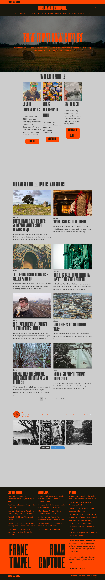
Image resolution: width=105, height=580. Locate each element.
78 (56, 399)
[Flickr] (14, 2)
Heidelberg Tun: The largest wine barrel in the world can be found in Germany (20, 531)
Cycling (72, 14)
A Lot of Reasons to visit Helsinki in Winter (69, 327)
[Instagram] (11, 2)
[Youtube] (17, 2)
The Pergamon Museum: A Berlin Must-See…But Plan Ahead (30, 277)
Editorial (56, 271)
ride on (32, 141)
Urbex (81, 14)
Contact (95, 2)
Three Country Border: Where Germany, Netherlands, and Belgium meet (21, 498)
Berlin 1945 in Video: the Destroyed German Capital (69, 377)
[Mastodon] (9, 2)
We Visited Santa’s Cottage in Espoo (69, 222)
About (89, 2)
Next (62, 399)
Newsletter (82, 2)
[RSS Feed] (19, 576)
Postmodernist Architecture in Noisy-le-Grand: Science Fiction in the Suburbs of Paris (51, 498)
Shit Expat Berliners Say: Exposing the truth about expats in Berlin (30, 326)
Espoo (55, 218)
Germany (49, 14)
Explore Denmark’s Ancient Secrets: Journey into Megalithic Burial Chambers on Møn (29, 226)
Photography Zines (72, 133)
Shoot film (52, 139)
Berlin (32, 14)
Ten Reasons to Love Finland (49, 529)
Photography (61, 14)
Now (88, 14)
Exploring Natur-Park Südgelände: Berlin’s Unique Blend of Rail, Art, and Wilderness (30, 378)
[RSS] (19, 2)
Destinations (21, 14)
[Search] (95, 7)
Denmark (16, 217)
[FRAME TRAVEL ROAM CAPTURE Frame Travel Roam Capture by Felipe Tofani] (52, 8)
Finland (55, 321)
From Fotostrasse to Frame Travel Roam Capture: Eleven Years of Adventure (71, 277)
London (40, 14)
